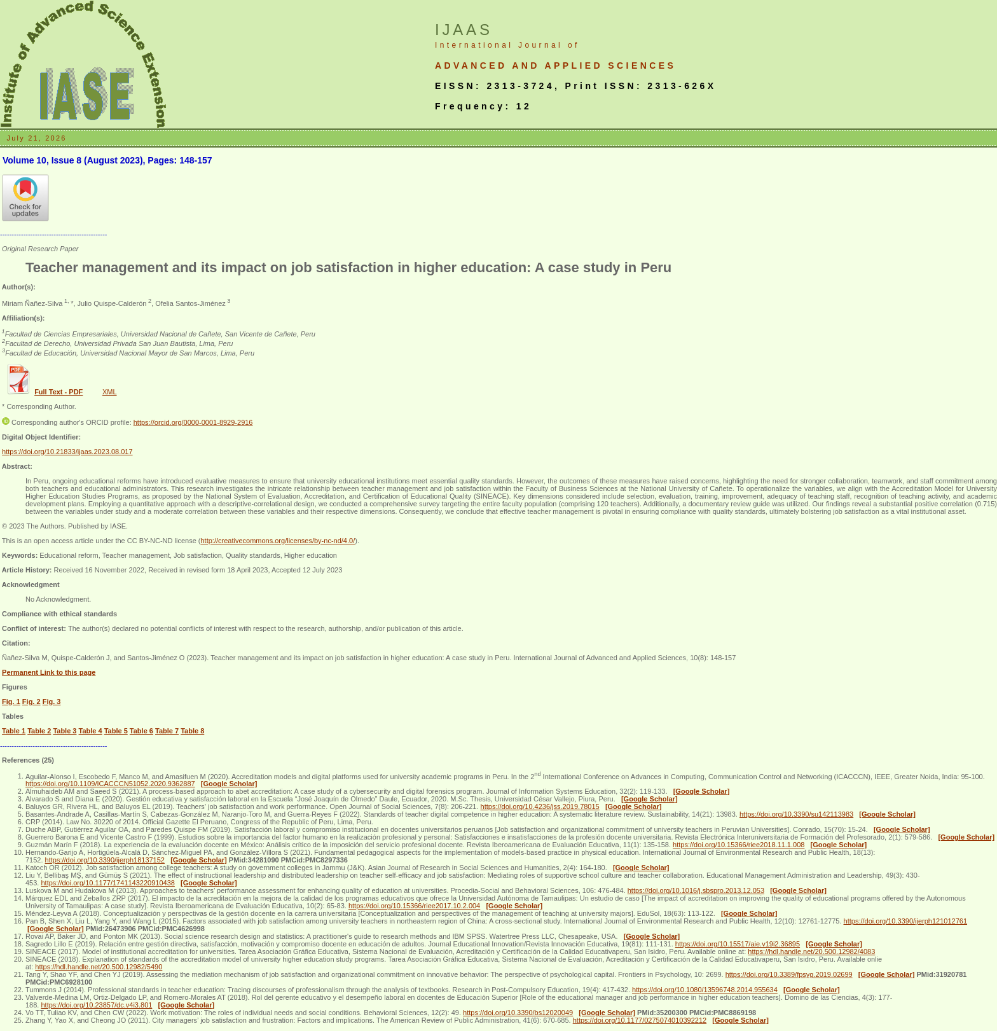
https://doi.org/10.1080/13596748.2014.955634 (705, 989)
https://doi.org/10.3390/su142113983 (796, 814)
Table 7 (167, 731)
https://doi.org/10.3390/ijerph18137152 (105, 860)
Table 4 (90, 731)
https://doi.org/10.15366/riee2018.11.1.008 (738, 844)
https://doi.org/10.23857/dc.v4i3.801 (96, 1005)
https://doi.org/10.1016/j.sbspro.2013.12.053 (696, 890)
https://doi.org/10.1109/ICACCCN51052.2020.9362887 (110, 783)
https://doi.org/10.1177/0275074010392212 (639, 1020)
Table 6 (141, 731)
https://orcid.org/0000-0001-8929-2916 (193, 422)
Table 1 (13, 731)
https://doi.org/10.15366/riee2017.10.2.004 (414, 906)
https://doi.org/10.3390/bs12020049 (518, 1012)
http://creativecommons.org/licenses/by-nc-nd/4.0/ (277, 540)
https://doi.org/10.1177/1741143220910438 (107, 883)
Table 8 (192, 731)
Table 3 (64, 731)
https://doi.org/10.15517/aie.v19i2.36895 (737, 944)
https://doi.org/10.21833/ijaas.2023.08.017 (67, 451)
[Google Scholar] (229, 783)
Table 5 (116, 731)
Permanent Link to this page (48, 672)
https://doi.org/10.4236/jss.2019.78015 (540, 806)
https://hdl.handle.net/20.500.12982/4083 (811, 951)
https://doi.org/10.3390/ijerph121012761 (906, 921)
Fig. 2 (31, 701)
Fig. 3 (52, 701)
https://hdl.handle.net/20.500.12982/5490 (98, 967)
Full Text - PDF (58, 392)
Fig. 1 (11, 701)
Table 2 (39, 731)
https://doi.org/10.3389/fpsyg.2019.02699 (789, 974)
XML (109, 392)
